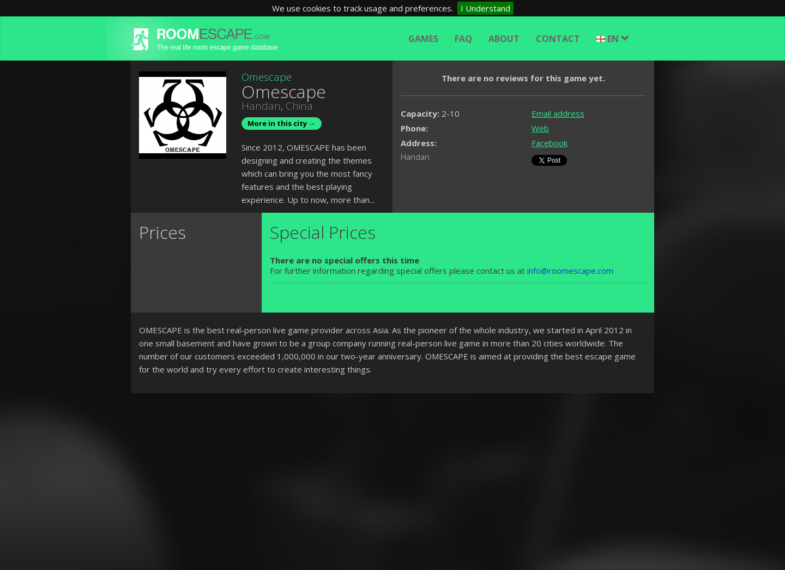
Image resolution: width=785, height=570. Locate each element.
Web (540, 128)
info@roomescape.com (570, 270)
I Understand (485, 8)
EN (613, 39)
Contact (558, 39)
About (504, 39)
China (299, 106)
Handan (261, 106)
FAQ (463, 39)
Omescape (266, 77)
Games (423, 39)
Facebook (549, 142)
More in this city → (281, 123)
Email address (558, 113)
